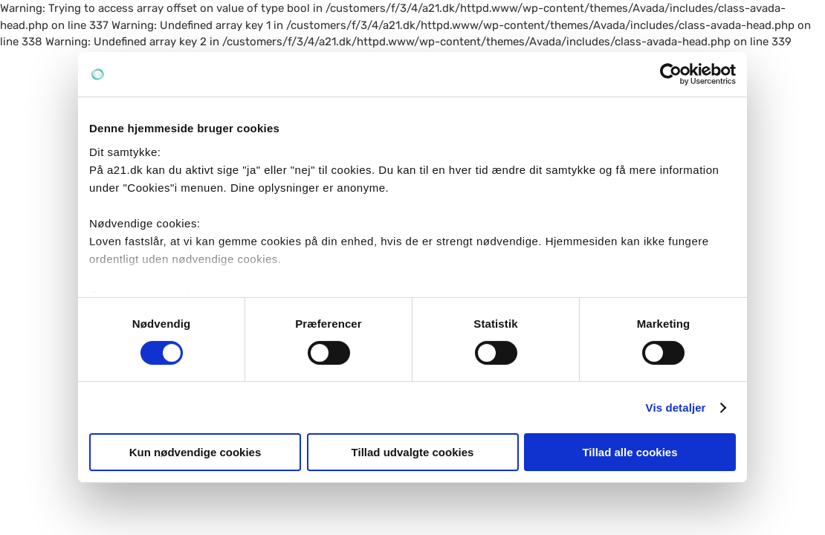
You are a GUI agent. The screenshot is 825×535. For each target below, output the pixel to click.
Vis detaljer (676, 407)
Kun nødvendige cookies (195, 452)
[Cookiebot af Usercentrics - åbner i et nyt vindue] (671, 74)
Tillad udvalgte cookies (413, 452)
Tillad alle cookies (629, 452)
